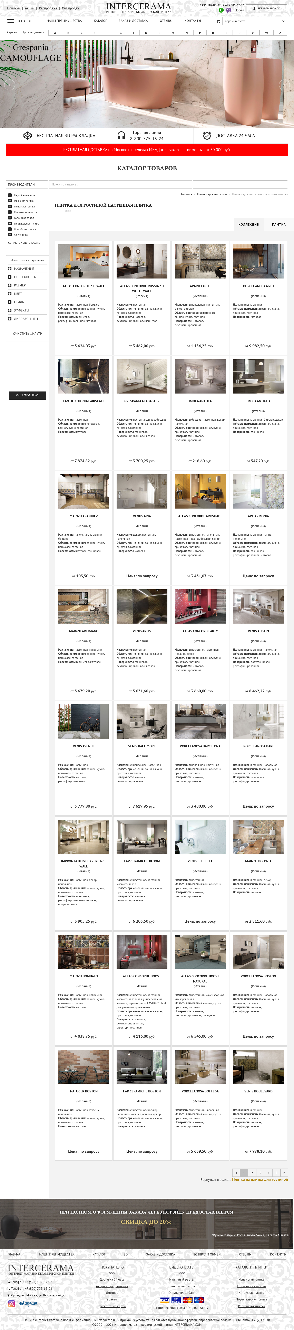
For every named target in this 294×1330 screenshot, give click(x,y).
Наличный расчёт (181, 1279)
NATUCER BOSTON (84, 1091)
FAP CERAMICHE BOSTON (142, 1091)
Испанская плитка (24, 206)
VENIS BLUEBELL (200, 861)
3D (126, 1254)
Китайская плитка (24, 218)
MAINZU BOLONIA (258, 861)
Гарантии (112, 1299)
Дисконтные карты (112, 1306)
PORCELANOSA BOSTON (258, 976)
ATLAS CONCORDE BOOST (142, 976)
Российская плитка (25, 229)
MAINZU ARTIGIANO (83, 631)
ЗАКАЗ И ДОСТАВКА (133, 21)
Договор (112, 1293)
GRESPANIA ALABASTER (141, 401)
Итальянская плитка (25, 212)
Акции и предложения (112, 1286)
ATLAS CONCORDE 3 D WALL (84, 286)
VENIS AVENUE (84, 746)
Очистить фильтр (27, 333)
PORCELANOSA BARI (258, 746)
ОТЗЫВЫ (166, 21)
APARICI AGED (200, 286)
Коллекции (248, 224)
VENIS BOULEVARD (258, 1091)
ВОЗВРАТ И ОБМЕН (207, 1254)
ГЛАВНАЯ (14, 1254)
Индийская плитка (24, 195)
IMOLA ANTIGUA (258, 401)
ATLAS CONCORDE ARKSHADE (200, 516)
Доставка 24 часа (112, 1279)
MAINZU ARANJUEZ (84, 516)
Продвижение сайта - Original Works (182, 1308)
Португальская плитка (26, 223)
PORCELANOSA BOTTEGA (200, 1091)
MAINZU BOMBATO (84, 976)
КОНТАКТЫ (193, 21)
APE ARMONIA (258, 516)
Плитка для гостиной (212, 194)
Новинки (13, 8)
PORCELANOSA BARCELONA (200, 746)
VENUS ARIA (142, 516)
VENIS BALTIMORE (142, 746)
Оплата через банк (181, 1293)
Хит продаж (70, 8)
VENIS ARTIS (142, 631)
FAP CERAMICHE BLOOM (142, 861)
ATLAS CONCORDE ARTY (200, 631)
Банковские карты (182, 1286)
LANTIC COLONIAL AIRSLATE (84, 401)
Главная (186, 194)
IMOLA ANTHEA (200, 401)
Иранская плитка (23, 201)
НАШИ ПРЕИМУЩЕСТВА (64, 21)
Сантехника (21, 235)
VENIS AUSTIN (258, 631)
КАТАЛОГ (100, 21)
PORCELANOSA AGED (258, 286)
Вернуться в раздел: (244, 1179)
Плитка (279, 224)
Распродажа (48, 8)
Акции (29, 8)
